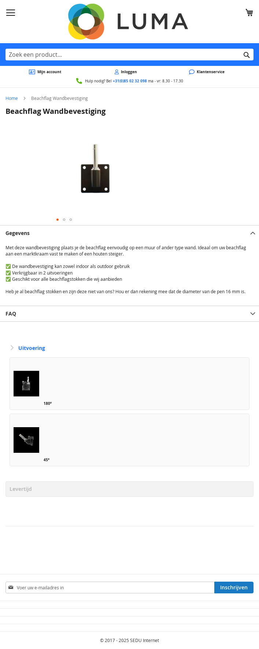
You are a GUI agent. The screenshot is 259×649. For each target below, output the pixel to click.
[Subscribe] (234, 587)
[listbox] (129, 413)
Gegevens (17, 233)
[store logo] (129, 22)
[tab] (129, 233)
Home (11, 98)
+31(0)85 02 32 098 (130, 80)
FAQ (10, 313)
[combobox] (129, 54)
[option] (129, 383)
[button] (57, 219)
